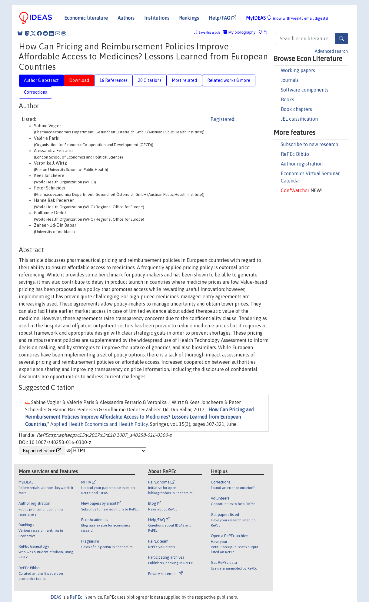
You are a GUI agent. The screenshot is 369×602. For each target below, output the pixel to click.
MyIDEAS (287, 18)
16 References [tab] (113, 80)
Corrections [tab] (35, 92)
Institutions (156, 18)
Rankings (189, 18)
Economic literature (86, 18)
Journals (290, 80)
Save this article (209, 32)
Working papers (298, 70)
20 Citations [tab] (149, 80)
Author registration (302, 163)
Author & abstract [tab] (41, 80)
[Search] (341, 38)
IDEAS (55, 597)
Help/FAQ (222, 18)
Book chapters (296, 109)
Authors (126, 18)
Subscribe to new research (309, 144)
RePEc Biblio (295, 154)
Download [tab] (79, 80)
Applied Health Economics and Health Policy (99, 424)
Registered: (223, 119)
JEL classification (299, 119)
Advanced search (331, 51)
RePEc (78, 597)
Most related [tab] (184, 80)
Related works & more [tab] (228, 80)
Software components (304, 89)
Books (287, 99)
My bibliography (239, 32)
